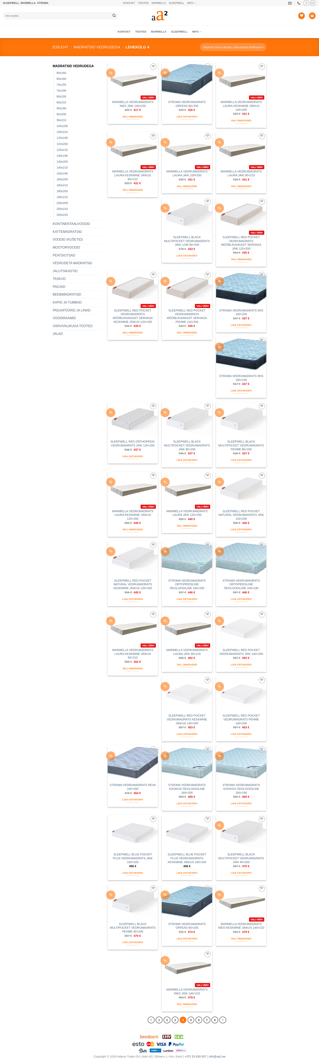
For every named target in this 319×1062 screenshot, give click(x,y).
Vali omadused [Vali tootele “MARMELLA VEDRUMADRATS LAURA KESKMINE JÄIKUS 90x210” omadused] (132, 668)
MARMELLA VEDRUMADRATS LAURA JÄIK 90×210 (187, 651)
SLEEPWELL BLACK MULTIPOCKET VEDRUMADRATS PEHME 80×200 (241, 445)
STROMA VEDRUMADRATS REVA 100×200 (133, 786)
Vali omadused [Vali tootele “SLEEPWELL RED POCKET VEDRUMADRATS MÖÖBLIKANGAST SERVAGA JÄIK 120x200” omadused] (241, 259)
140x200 (62, 161)
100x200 (62, 126)
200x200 (62, 203)
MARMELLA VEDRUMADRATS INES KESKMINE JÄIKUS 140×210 (241, 925)
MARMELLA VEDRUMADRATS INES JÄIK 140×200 (132, 103)
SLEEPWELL (176, 2)
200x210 (62, 208)
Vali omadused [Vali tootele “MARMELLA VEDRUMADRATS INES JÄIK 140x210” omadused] (187, 1004)
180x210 (62, 197)
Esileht (60, 47)
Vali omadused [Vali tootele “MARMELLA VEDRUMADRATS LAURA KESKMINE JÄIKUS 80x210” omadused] (132, 190)
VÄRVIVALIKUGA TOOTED (73, 326)
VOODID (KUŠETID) (68, 239)
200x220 (62, 214)
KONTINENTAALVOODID (71, 224)
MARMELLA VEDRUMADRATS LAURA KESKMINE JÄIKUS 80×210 (132, 175)
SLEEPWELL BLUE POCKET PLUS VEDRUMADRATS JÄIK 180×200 (133, 858)
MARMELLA (159, 2)
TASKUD (59, 279)
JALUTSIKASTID (65, 271)
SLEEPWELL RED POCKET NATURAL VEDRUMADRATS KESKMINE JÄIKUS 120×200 (133, 584)
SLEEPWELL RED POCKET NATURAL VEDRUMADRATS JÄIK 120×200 (241, 515)
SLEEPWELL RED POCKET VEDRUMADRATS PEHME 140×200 (241, 719)
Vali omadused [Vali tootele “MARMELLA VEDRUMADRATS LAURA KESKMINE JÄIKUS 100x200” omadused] (241, 120)
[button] (312, 15)
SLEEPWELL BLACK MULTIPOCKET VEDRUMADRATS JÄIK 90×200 (241, 858)
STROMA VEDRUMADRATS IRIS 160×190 (241, 377)
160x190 (62, 173)
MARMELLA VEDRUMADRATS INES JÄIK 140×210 (187, 991)
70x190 (61, 90)
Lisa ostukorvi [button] (187, 116)
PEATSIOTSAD (64, 255)
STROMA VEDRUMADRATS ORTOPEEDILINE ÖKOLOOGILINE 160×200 (187, 584)
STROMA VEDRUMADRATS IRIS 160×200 (241, 312)
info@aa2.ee (217, 1056)
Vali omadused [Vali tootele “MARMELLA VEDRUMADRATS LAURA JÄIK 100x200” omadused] (187, 186)
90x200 (61, 114)
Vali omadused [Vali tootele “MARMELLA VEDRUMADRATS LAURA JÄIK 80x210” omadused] (241, 186)
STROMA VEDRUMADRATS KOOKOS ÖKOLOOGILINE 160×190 (241, 788)
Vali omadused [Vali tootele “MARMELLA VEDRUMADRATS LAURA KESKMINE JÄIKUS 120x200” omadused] (132, 529)
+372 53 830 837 (195, 1056)
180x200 (62, 191)
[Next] (222, 1020)
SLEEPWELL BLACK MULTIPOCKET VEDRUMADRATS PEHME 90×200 (133, 927)
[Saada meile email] (313, 3)
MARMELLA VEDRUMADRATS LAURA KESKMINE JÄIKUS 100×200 (241, 105)
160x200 (62, 179)
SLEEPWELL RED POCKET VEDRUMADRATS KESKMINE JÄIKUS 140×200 (187, 719)
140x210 (62, 167)
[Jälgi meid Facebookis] (306, 3)
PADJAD (59, 286)
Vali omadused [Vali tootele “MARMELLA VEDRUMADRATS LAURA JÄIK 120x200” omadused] (187, 526)
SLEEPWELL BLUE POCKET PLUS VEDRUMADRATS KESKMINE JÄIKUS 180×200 (187, 858)
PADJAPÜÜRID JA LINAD (72, 310)
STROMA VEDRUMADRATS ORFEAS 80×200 (187, 103)
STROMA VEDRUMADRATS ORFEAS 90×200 (187, 925)
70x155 (61, 84)
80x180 (61, 78)
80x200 (61, 96)
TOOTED (143, 2)
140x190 (62, 155)
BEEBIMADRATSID (67, 294)
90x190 (61, 108)
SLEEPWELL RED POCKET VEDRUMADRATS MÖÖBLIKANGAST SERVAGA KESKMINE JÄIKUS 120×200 (133, 316)
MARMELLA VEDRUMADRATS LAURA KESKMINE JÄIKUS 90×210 (132, 653)
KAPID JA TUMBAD (67, 302)
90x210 (61, 120)
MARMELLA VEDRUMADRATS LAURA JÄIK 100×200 (187, 173)
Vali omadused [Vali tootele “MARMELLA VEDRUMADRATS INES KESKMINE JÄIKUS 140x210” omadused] (241, 938)
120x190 (62, 137)
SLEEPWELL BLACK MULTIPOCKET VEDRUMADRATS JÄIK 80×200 (187, 445)
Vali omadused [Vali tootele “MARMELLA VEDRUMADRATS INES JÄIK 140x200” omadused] (132, 116)
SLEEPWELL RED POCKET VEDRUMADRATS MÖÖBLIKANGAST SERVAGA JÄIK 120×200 (241, 243)
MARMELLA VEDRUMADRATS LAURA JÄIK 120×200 (187, 513)
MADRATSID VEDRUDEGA (97, 47)
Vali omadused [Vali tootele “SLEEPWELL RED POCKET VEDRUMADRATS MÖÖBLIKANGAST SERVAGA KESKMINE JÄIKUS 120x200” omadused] (132, 332)
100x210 (62, 132)
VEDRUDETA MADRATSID (72, 263)
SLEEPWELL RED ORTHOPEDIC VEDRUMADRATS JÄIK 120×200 (132, 443)
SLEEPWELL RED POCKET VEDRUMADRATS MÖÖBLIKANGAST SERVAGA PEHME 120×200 (187, 316)
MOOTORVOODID (66, 247)
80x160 (61, 73)
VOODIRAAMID (64, 318)
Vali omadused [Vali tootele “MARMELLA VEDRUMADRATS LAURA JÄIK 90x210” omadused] (187, 664)
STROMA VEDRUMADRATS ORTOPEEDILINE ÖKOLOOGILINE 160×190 (241, 584)
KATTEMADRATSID (67, 231)
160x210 (62, 185)
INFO (191, 3)
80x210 (61, 102)
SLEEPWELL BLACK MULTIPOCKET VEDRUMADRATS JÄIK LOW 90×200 (187, 241)
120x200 (62, 144)
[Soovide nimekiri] (301, 15)
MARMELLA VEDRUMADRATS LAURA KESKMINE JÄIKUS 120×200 (132, 515)
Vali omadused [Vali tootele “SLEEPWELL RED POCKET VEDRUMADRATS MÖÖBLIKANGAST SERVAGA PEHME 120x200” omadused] (187, 332)
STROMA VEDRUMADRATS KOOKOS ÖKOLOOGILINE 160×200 (187, 788)
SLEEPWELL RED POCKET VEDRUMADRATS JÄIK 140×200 (241, 651)
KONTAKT (129, 2)
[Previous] (151, 1020)
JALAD (58, 333)
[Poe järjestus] (233, 47)
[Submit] (114, 15)
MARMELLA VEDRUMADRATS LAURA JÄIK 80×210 (241, 173)
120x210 (62, 149)
